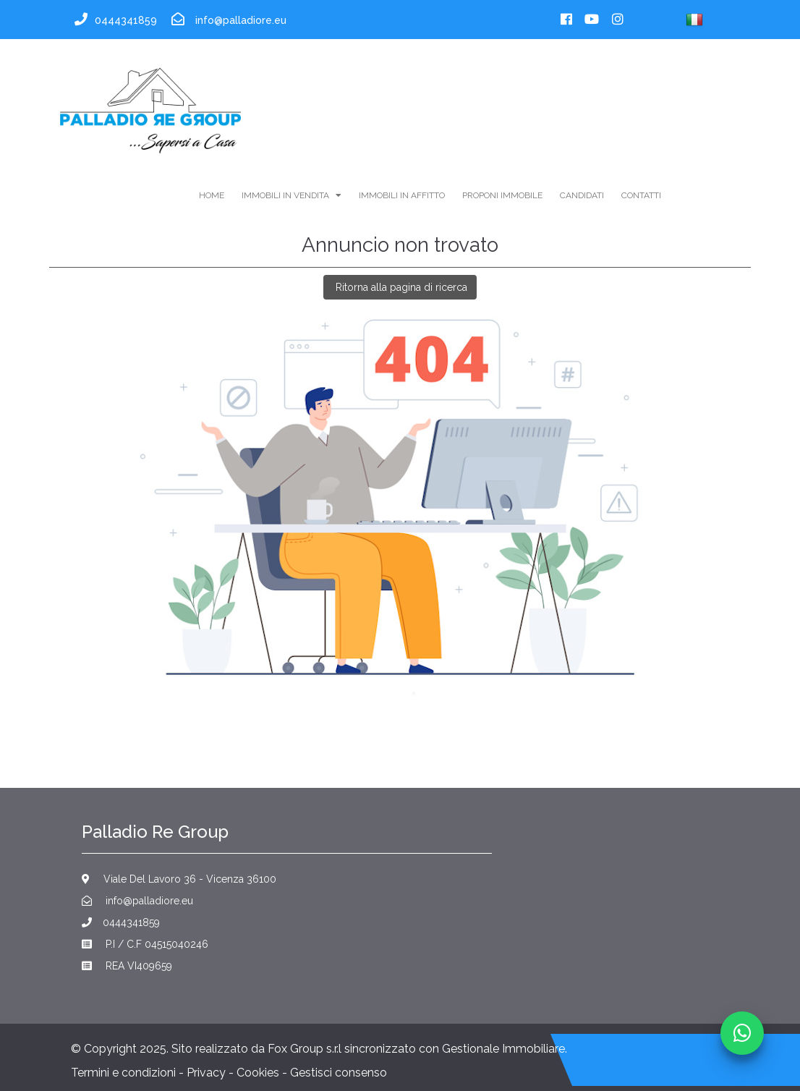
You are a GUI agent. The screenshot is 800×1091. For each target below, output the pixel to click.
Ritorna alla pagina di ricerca (400, 287)
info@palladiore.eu (137, 901)
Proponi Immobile (502, 195)
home (211, 195)
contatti (641, 195)
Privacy (206, 1072)
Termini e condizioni (123, 1072)
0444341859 (121, 922)
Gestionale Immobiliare (503, 1049)
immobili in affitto (402, 195)
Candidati (582, 195)
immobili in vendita (291, 195)
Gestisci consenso (338, 1072)
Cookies (258, 1072)
